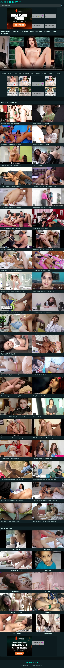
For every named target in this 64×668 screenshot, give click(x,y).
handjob (38, 73)
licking (15, 73)
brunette (44, 73)
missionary (52, 73)
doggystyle (26, 73)
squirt (32, 73)
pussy (10, 73)
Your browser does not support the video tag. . (32, 53)
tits (20, 73)
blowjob (4, 73)
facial (58, 73)
